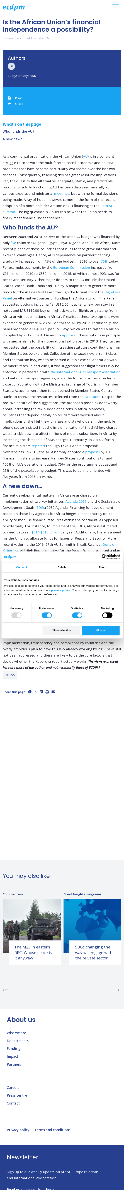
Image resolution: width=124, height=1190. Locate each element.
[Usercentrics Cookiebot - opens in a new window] (104, 557)
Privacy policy (18, 1130)
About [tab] (102, 567)
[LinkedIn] (41, 691)
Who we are (16, 1033)
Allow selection (61, 630)
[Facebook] (29, 691)
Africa (10, 674)
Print (15, 98)
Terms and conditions (52, 1130)
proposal (92, 452)
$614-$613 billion (45, 532)
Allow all (100, 630)
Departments (18, 1040)
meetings (61, 193)
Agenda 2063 (76, 501)
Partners (14, 1064)
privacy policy (60, 590)
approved (70, 335)
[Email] (53, 691)
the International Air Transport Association (85, 372)
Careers (13, 1087)
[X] (35, 691)
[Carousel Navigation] (62, 989)
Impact (12, 1056)
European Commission (71, 267)
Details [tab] (62, 567)
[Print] (47, 691)
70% (104, 261)
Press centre (17, 1095)
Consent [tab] (21, 567)
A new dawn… (14, 139)
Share (15, 104)
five (13, 242)
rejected (38, 445)
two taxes (92, 396)
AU (85, 156)
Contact (13, 1103)
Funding (13, 1048)
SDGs (41, 507)
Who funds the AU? (18, 131)
